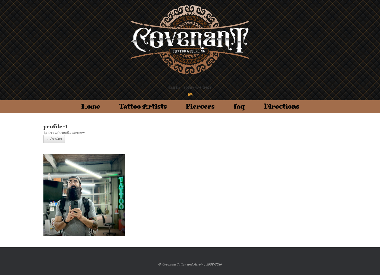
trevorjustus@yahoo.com (67, 132)
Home (90, 106)
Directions (281, 106)
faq (239, 106)
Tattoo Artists (143, 106)
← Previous (54, 139)
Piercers (200, 106)
